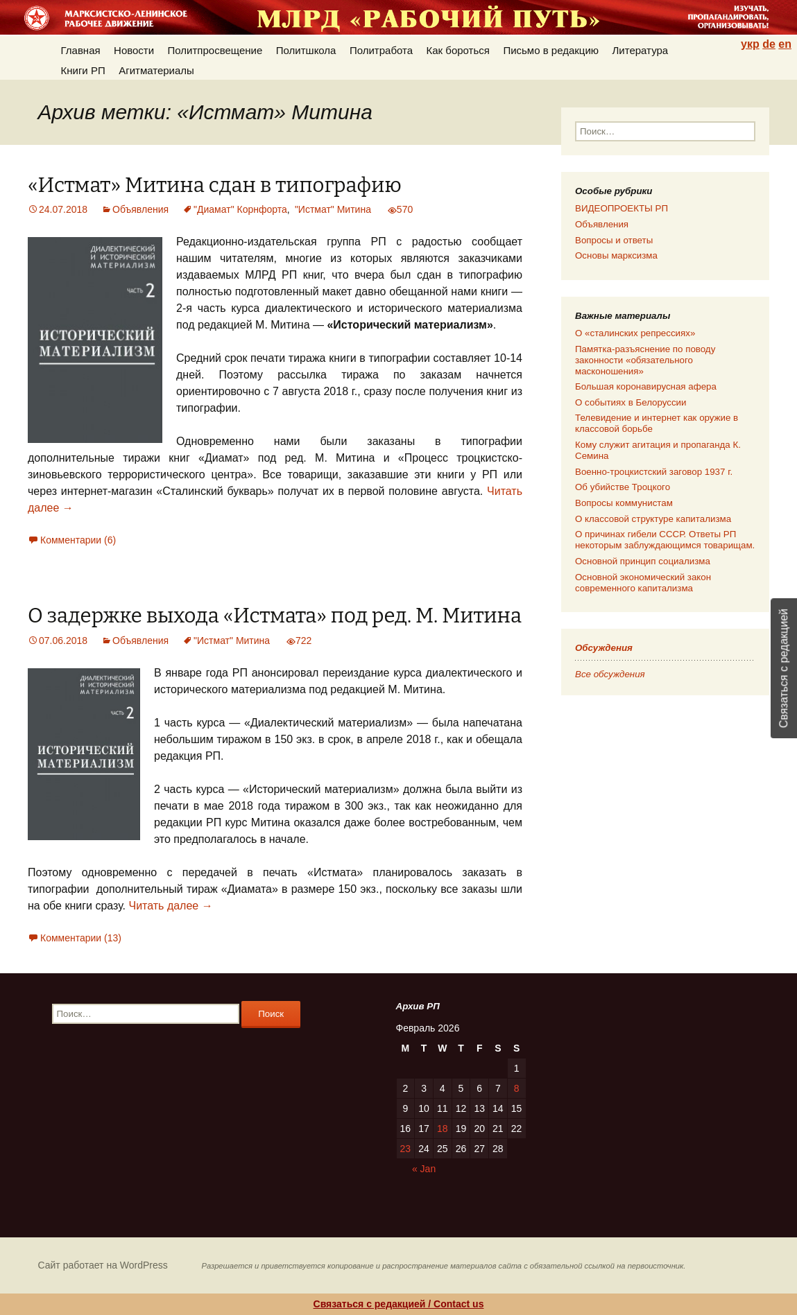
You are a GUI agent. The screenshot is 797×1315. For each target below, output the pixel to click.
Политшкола (306, 50)
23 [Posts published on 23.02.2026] (405, 1148)
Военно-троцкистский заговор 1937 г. (653, 472)
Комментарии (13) (80, 937)
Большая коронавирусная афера (646, 386)
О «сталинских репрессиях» (635, 333)
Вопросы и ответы (614, 240)
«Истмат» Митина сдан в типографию (215, 185)
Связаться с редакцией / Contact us (399, 1303)
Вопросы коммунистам (624, 503)
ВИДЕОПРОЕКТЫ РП (621, 208)
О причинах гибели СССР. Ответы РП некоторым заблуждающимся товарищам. (665, 539)
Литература (640, 50)
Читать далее (170, 906)
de (768, 44)
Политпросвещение (215, 50)
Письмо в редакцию (551, 50)
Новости (134, 50)
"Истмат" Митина (333, 209)
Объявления (140, 209)
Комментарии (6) (78, 540)
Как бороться (458, 50)
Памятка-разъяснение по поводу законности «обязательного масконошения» (645, 360)
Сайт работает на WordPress (103, 1265)
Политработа (381, 50)
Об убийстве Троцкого (622, 487)
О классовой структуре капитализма (653, 519)
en (784, 44)
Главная (81, 50)
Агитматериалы (156, 70)
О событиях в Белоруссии (630, 402)
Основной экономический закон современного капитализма (643, 582)
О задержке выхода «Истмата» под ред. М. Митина (275, 616)
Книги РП (83, 70)
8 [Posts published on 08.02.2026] (517, 1088)
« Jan (424, 1168)
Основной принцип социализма (642, 561)
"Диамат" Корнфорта (240, 209)
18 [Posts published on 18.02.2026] (442, 1128)
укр (750, 44)
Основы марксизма (616, 255)
